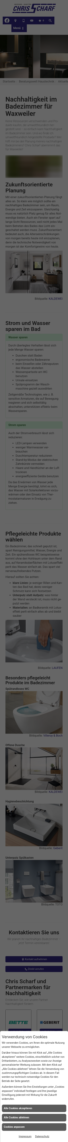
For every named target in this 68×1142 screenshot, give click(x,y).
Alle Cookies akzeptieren (18, 1108)
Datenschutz (42, 1136)
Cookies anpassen (14, 1126)
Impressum (25, 1136)
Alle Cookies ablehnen (16, 1117)
